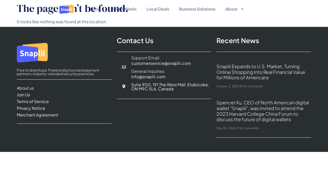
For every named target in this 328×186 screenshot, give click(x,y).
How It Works (124, 9)
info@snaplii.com (148, 76)
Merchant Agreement (37, 115)
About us (25, 88)
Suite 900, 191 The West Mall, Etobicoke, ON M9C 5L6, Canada (170, 86)
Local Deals (157, 9)
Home (95, 9)
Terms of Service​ (33, 101)
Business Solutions (197, 9)
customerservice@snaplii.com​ (161, 63)
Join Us (23, 94)
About (234, 9)
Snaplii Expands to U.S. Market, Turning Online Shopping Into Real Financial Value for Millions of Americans (260, 71)
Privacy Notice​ (31, 108)
